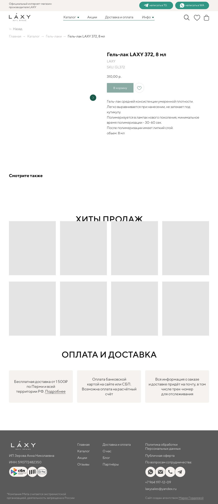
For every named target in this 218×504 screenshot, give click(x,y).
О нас (107, 451)
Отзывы (83, 464)
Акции (92, 17)
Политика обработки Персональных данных (163, 446)
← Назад (15, 29)
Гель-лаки (54, 36)
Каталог (69, 17)
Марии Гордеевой (191, 498)
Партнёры (111, 464)
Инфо (146, 17)
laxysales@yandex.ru (160, 489)
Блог (106, 458)
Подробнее (55, 391)
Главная (15, 36)
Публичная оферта (160, 456)
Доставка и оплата (119, 17)
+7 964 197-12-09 (158, 482)
